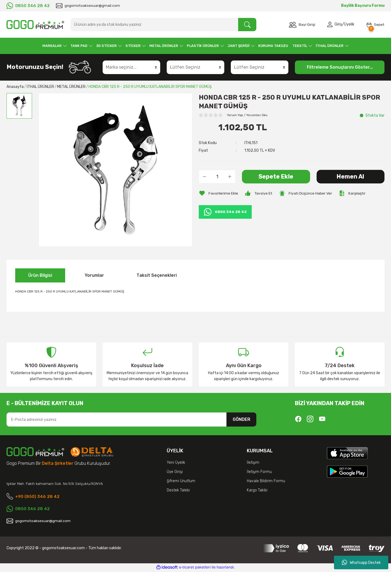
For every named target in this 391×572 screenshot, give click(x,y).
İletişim (253, 462)
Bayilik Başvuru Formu (362, 5)
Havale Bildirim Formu (266, 481)
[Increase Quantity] (229, 176)
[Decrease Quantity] (204, 176)
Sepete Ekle (276, 176)
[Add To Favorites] (218, 193)
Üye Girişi (175, 471)
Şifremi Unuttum (181, 481)
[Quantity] (217, 176)
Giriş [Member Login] (338, 24)
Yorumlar (94, 275)
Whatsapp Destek (361, 562)
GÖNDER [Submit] (241, 419)
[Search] (163, 24)
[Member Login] (330, 24)
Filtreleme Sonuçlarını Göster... (340, 67)
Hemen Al (350, 176)
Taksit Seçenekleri (157, 275)
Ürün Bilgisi (40, 275)
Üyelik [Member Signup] (349, 24)
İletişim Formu (259, 471)
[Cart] (375, 24)
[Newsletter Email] (131, 419)
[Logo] (35, 24)
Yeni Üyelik (176, 462)
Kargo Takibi (257, 490)
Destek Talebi (178, 490)
